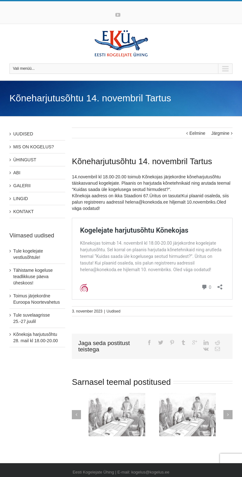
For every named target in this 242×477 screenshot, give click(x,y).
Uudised (113, 311)
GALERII (22, 185)
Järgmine (220, 133)
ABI (16, 172)
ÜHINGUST (24, 159)
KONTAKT (23, 211)
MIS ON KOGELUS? (33, 146)
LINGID (20, 198)
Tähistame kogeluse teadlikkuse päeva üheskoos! (33, 276)
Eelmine (197, 133)
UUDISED (23, 133)
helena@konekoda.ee (146, 202)
